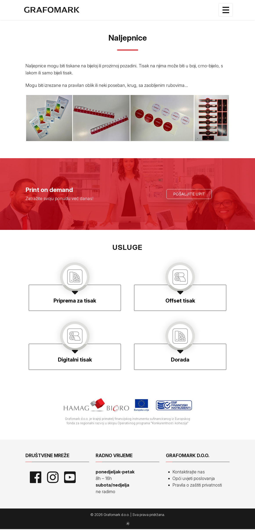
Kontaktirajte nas (188, 472)
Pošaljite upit (189, 194)
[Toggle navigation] (226, 10)
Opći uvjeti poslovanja (193, 479)
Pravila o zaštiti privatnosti (197, 486)
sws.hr (127, 524)
